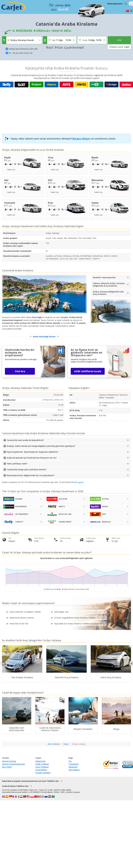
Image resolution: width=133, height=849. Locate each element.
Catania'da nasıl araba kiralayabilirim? (25, 440)
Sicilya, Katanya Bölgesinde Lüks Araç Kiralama (108, 292)
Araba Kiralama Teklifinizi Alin (15, 786)
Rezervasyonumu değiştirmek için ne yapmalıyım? (31, 475)
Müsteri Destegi (9, 761)
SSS (26, 482)
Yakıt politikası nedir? (17, 463)
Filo (70, 761)
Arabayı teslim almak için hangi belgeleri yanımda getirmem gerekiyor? (41, 446)
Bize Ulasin (7, 767)
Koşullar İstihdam (43, 772)
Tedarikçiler (74, 764)
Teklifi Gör (10, 169)
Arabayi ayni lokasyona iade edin (23, 49)
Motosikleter (74, 769)
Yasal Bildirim (41, 769)
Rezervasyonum (114, 3)
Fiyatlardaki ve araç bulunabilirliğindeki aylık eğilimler (66, 558)
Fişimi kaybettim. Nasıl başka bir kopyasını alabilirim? (32, 452)
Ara (119, 40)
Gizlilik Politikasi (42, 764)
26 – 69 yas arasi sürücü (20, 53)
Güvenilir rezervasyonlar (104, 277)
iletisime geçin (77, 482)
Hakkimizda (40, 761)
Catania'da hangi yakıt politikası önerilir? (26, 469)
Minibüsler (73, 767)
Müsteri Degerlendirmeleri (13, 764)
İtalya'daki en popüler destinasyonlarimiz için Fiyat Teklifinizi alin (30, 781)
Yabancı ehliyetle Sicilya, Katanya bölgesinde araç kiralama (109, 284)
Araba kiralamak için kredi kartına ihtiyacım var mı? (32, 457)
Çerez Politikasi (42, 767)
